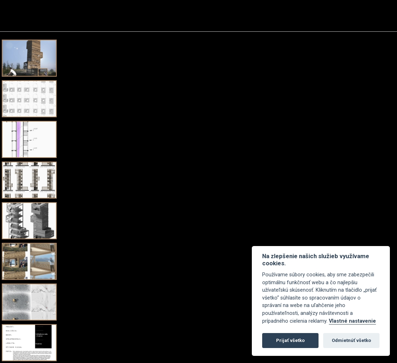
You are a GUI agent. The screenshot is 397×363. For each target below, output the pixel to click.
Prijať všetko (290, 340)
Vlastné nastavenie (352, 321)
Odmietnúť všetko (351, 340)
